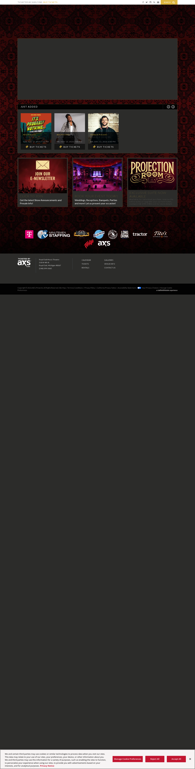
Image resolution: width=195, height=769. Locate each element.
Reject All (154, 759)
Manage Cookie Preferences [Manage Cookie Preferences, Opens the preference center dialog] (127, 759)
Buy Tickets (50, 2)
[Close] (190, 759)
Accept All (176, 759)
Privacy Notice (47, 765)
